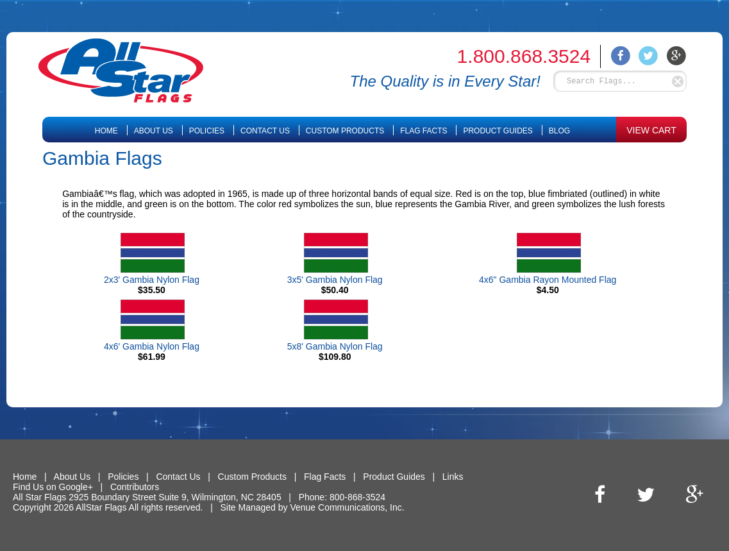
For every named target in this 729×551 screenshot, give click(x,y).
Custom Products (345, 130)
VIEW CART (651, 130)
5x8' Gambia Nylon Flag (335, 346)
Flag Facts (423, 130)
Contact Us (265, 130)
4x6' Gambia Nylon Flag (151, 346)
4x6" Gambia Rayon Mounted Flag (547, 280)
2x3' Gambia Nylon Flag (151, 280)
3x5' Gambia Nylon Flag (335, 280)
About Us (153, 130)
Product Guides (497, 130)
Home (106, 130)
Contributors (134, 487)
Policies (206, 130)
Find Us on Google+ (53, 487)
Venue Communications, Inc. (347, 507)
